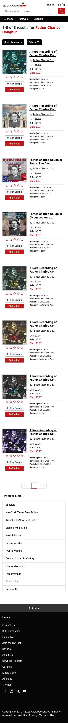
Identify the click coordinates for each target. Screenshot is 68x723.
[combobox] (34, 11)
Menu (8, 18)
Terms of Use (46, 715)
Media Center (9, 672)
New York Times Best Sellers (22, 512)
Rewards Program (12, 660)
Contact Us (8, 625)
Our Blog (7, 666)
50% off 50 (12, 581)
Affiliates (7, 678)
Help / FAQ (8, 637)
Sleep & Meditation (16, 527)
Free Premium (13, 573)
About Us (7, 654)
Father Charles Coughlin (46, 60)
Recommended (14, 543)
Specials (38, 18)
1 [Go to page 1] (34, 485)
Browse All (12, 589)
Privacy (33, 715)
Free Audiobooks (15, 566)
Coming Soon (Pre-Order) (20, 558)
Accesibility (20, 715)
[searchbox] (30, 11)
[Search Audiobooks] (61, 11)
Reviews (7, 648)
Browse (23, 18)
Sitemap (7, 684)
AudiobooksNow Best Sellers (22, 520)
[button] (9, 19)
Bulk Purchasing (11, 631)
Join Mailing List (11, 642)
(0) (61, 4)
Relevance (13, 42)
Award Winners (14, 550)
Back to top (34, 608)
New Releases (13, 535)
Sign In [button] (50, 4)
